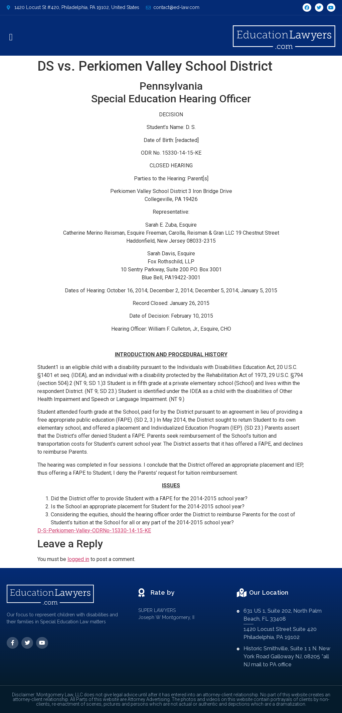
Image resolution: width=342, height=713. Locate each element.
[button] (11, 37)
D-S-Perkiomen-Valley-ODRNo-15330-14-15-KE (94, 530)
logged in (78, 559)
